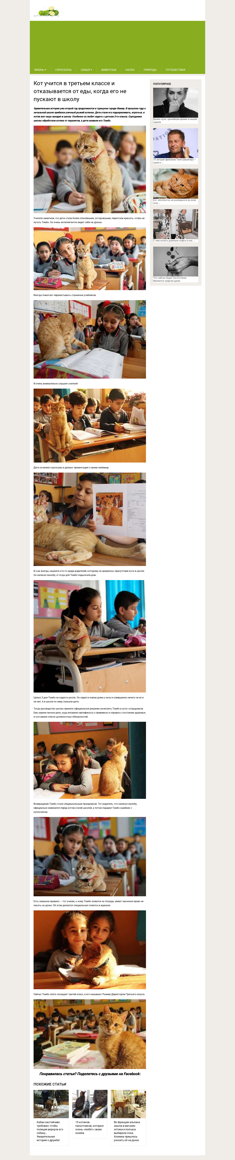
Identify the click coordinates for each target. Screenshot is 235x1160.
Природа (150, 69)
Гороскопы (63, 69)
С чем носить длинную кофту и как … (174, 240)
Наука (130, 69)
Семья (85, 69)
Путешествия (175, 69)
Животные (108, 69)
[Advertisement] (117, 43)
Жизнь (39, 69)
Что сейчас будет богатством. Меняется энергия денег (170, 279)
